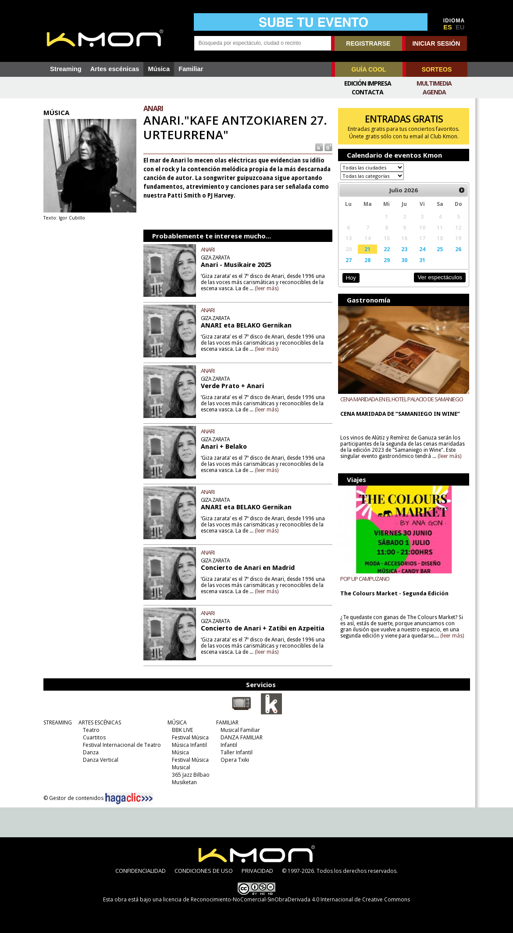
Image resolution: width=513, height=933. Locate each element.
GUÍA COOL (369, 69)
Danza (91, 752)
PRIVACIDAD (257, 871)
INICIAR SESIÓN (436, 43)
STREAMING (57, 722)
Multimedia (434, 83)
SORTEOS (437, 69)
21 (367, 248)
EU (460, 27)
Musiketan (184, 782)
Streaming (66, 68)
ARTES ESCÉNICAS (99, 722)
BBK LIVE (182, 730)
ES (447, 27)
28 (367, 259)
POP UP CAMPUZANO (364, 579)
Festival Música (190, 737)
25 (440, 248)
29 (387, 259)
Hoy (351, 277)
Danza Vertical (100, 760)
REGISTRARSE (368, 43)
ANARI (207, 249)
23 (404, 248)
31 (422, 259)
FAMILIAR (227, 722)
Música (159, 68)
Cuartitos (94, 737)
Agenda (434, 92)
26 (458, 248)
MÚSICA (177, 722)
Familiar (190, 68)
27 (349, 259)
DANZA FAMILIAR (242, 737)
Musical (181, 767)
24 (422, 248)
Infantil (229, 745)
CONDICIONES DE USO (204, 871)
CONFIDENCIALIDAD (140, 871)
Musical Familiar (240, 730)
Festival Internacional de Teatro (122, 745)
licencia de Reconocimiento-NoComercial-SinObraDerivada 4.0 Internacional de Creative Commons (286, 899)
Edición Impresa (367, 83)
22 (387, 248)
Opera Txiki (235, 760)
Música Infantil (189, 745)
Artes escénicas (114, 68)
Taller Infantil (237, 752)
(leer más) (266, 288)
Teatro (91, 730)
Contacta (367, 92)
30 (404, 259)
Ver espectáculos (439, 277)
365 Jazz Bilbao (191, 774)
